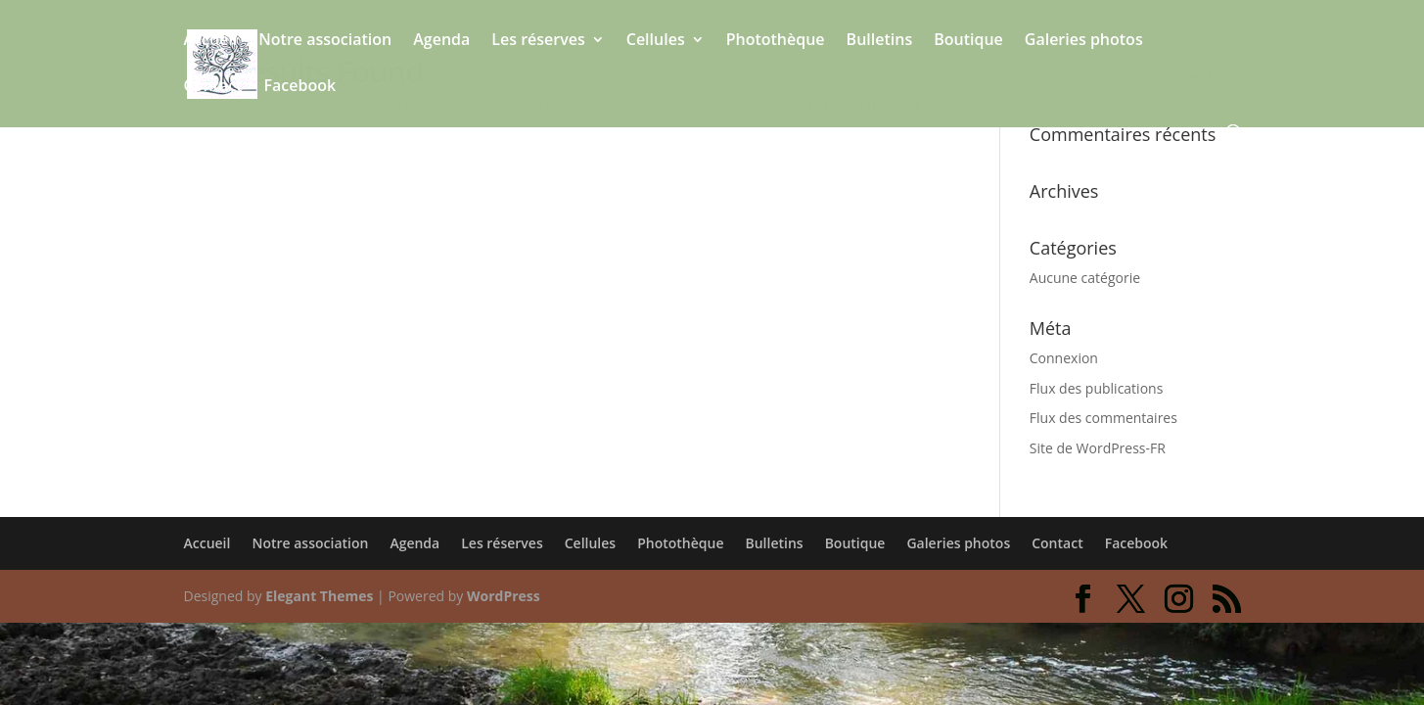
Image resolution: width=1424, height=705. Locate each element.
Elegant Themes (319, 596)
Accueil (211, 41)
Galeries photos (1084, 41)
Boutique (968, 41)
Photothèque (775, 41)
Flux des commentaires (1103, 417)
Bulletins (880, 41)
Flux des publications (1097, 388)
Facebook (299, 87)
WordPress (503, 596)
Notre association (324, 41)
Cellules (655, 41)
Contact (213, 87)
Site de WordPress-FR (1098, 448)
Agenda (441, 41)
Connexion (1064, 358)
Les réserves (537, 41)
